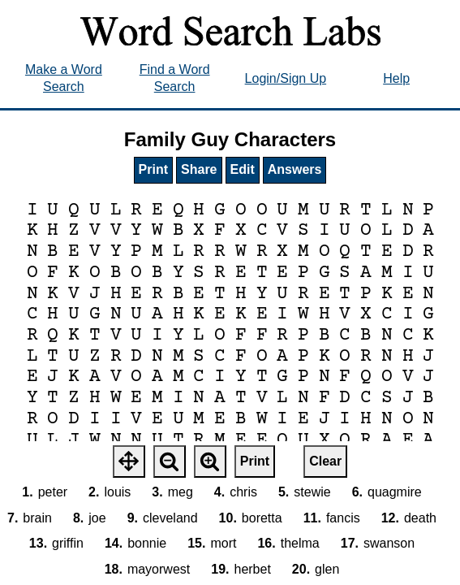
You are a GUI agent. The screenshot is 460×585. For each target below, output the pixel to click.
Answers (295, 169)
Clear (325, 461)
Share (199, 169)
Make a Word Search (63, 78)
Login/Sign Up (286, 78)
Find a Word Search (175, 78)
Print (153, 169)
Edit (242, 169)
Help (396, 78)
